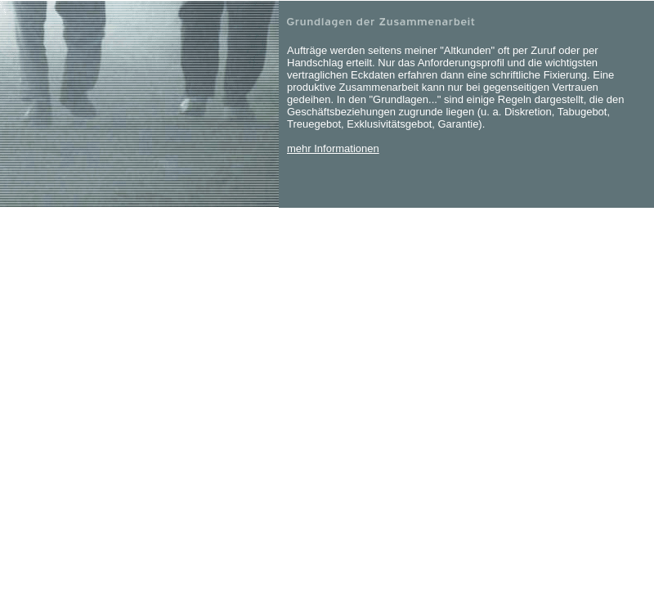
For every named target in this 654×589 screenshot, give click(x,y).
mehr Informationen (333, 148)
